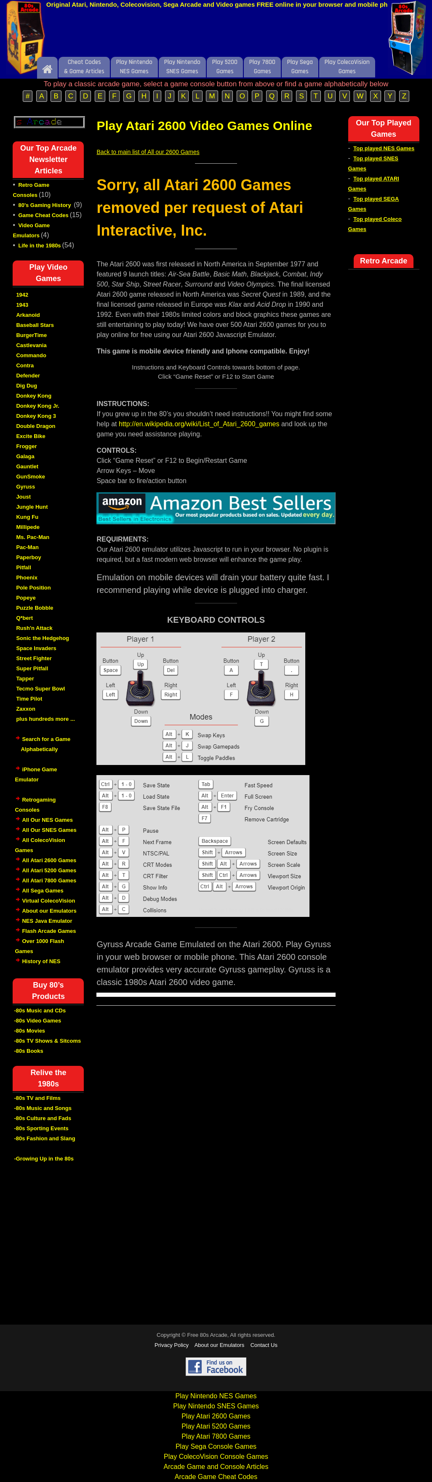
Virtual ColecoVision (48, 901)
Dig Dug (26, 385)
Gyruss (25, 486)
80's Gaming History (45, 205)
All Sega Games (42, 890)
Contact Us (264, 1345)
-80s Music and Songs (43, 1108)
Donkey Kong (33, 396)
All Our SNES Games (49, 830)
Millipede (28, 527)
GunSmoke (30, 476)
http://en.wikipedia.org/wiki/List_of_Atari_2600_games (199, 424)
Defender (28, 375)
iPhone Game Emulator (36, 778)
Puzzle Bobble (34, 608)
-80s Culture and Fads (42, 1118)
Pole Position (33, 587)
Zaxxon (25, 709)
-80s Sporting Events (41, 1128)
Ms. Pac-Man (32, 537)
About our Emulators (49, 911)
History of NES (41, 961)
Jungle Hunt (32, 507)
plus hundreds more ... (45, 719)
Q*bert (24, 618)
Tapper (25, 678)
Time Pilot (29, 699)
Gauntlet (27, 466)
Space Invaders (36, 648)
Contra (25, 365)
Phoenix (26, 577)
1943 (22, 305)
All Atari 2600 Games (49, 860)
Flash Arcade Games (49, 931)
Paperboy (28, 557)
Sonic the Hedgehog (42, 638)
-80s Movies (29, 1031)
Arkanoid (28, 315)
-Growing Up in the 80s (44, 1158)
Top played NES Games (383, 148)
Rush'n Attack (34, 628)
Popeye (25, 598)
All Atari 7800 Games (49, 880)
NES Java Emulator (47, 921)
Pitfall (23, 567)
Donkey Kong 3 (36, 416)
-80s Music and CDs (40, 1010)
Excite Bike (30, 436)
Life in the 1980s (39, 245)
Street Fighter (34, 658)
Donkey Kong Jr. (37, 406)
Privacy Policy (172, 1345)
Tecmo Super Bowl (40, 688)
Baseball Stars (35, 325)
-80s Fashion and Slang (44, 1138)
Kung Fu (27, 517)
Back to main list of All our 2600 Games (147, 152)
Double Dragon (35, 426)
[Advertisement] (216, 35)
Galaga (25, 456)
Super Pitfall (32, 668)
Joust (23, 497)
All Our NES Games (47, 820)
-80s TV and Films (37, 1098)
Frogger (26, 446)
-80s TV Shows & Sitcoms (47, 1041)
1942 (22, 295)
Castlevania (31, 345)
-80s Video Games (37, 1020)
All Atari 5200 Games (49, 870)
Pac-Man (27, 547)
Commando (31, 355)
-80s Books (28, 1051)
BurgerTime (31, 335)
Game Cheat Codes (43, 215)
